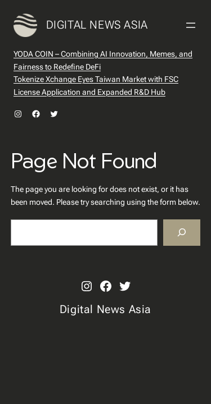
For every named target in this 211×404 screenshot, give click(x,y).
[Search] (181, 232)
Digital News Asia (97, 24)
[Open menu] (190, 25)
